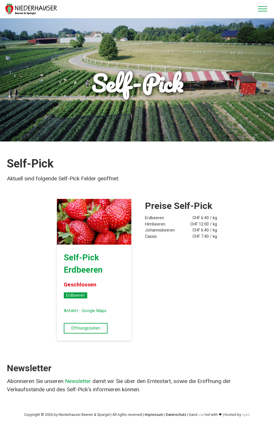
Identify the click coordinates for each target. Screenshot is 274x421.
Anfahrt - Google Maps (85, 310)
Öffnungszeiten (85, 328)
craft (201, 414)
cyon (246, 414)
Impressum (154, 414)
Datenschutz (176, 414)
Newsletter (78, 381)
